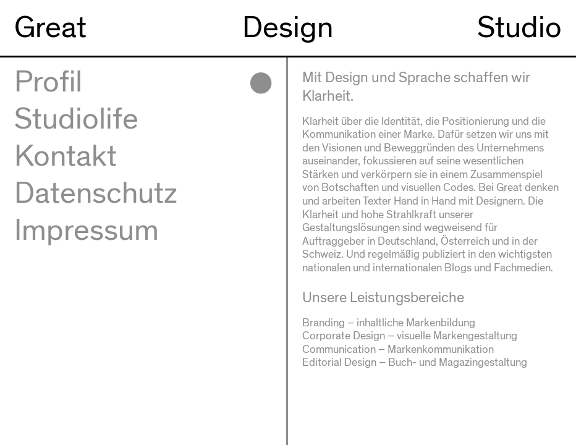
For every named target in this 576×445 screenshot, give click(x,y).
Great (50, 27)
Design (287, 27)
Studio (519, 27)
